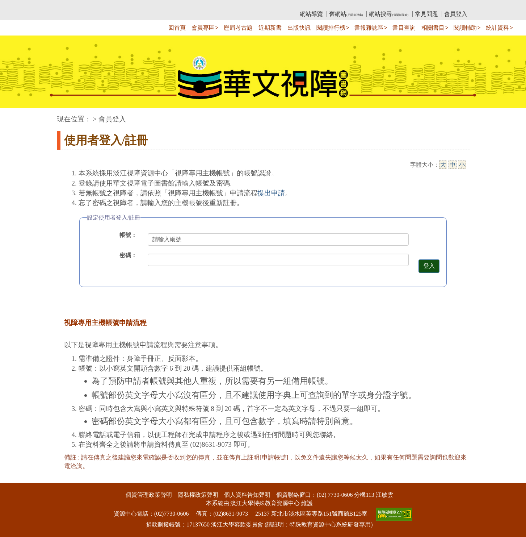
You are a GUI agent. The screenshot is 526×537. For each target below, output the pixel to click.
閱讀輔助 (465, 28)
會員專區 (203, 28)
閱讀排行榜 (330, 28)
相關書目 (433, 28)
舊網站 (346, 14)
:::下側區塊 (14, 478)
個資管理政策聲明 (149, 495)
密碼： (128, 255)
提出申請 (271, 193)
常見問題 (426, 14)
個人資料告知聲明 (247, 495)
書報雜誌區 (368, 28)
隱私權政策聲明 (198, 495)
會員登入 (455, 14)
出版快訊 (299, 28)
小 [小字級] (462, 165)
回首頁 (177, 28)
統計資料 (497, 28)
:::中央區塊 (14, 115)
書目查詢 (404, 28)
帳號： (128, 235)
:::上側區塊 (71, 6)
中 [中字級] (452, 165)
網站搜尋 (388, 14)
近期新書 (270, 28)
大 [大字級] (443, 165)
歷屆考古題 (238, 28)
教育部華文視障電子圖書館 (121, 6)
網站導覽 (311, 14)
